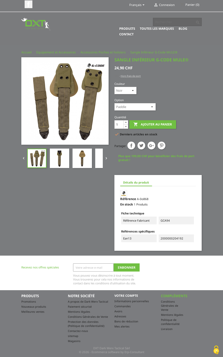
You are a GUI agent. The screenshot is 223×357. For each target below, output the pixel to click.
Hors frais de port (131, 76)
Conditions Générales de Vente (88, 317)
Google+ (151, 145)
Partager (131, 145)
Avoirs (118, 311)
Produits (127, 28)
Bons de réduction (126, 321)
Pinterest (161, 145)
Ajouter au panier (152, 124)
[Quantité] (119, 124)
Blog (183, 28)
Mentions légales (79, 311)
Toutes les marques (157, 28)
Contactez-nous (78, 331)
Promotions (28, 301)
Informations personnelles (131, 301)
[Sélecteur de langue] (137, 5)
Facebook (28, 4)
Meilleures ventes (32, 311)
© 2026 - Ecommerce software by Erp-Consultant (111, 352)
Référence (128, 199)
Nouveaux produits (33, 306)
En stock (126, 204)
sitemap (73, 336)
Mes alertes (122, 326)
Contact (126, 34)
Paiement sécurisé (80, 306)
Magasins (74, 341)
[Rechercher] (177, 22)
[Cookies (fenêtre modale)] (216, 350)
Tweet (141, 145)
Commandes (122, 306)
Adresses (120, 316)
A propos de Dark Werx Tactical (88, 301)
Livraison (167, 329)
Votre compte (126, 295)
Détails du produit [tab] (136, 182)
